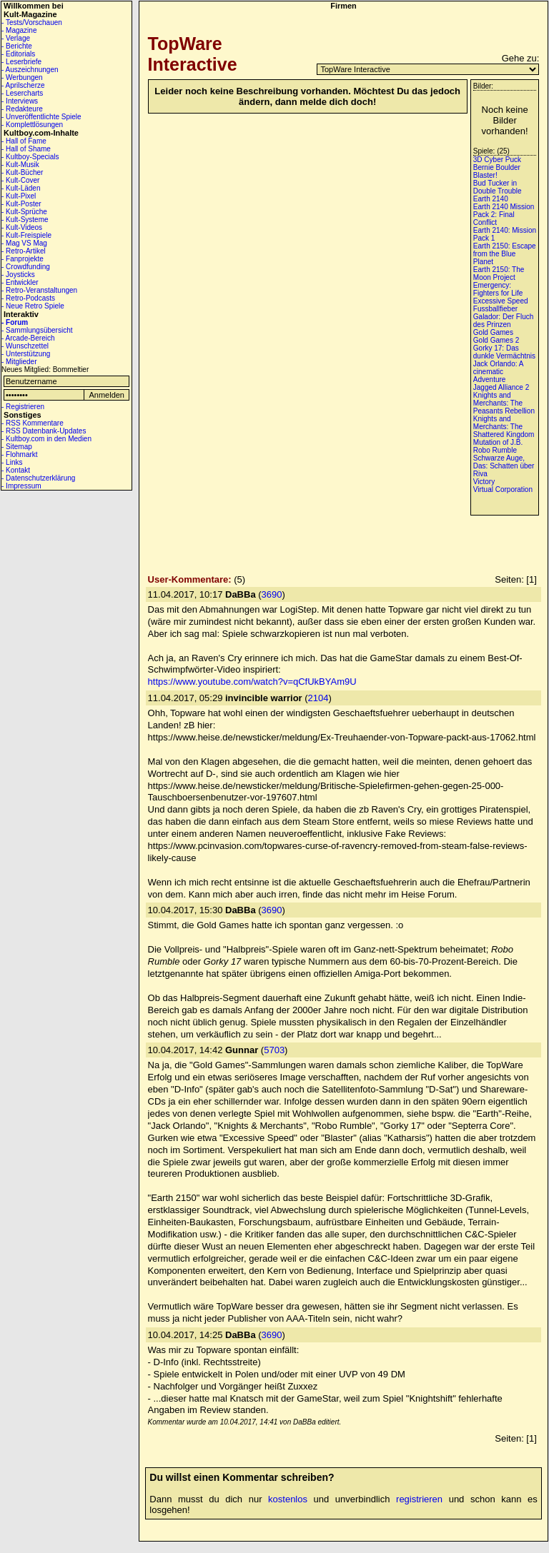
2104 (318, 698)
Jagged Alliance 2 (501, 387)
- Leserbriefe (21, 62)
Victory (484, 482)
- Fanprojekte (22, 259)
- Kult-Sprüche (24, 212)
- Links (11, 462)
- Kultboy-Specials (30, 157)
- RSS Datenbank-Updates (43, 431)
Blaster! (485, 175)
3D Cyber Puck (497, 160)
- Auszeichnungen (30, 70)
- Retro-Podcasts (28, 298)
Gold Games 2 (496, 340)
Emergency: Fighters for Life (498, 289)
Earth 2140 (490, 199)
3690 (272, 594)
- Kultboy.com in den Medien (46, 439)
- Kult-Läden (20, 188)
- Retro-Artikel (23, 251)
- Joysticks (18, 274)
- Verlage (15, 38)
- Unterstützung (25, 354)
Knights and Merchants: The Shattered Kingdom (504, 426)
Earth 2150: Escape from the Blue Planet (504, 254)
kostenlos (287, 1499)
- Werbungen (22, 77)
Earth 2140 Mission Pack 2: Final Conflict (504, 214)
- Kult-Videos (21, 227)
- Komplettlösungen (32, 125)
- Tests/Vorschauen (31, 22)
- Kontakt (15, 470)
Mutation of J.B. (498, 442)
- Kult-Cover (20, 180)
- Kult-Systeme (25, 219)
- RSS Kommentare (32, 423)
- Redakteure (22, 109)
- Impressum (21, 486)
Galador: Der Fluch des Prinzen (503, 320)
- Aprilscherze (23, 85)
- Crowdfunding (25, 267)
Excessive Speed (500, 301)
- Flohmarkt (19, 454)
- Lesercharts (22, 93)
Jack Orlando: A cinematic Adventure (498, 371)
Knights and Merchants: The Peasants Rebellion (504, 403)
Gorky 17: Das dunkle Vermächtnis (504, 352)
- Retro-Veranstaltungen (39, 290)
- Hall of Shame (26, 149)
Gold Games (493, 332)
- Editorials (18, 54)
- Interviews (19, 101)
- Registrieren (22, 407)
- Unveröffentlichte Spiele (41, 117)
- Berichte (16, 46)
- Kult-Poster (21, 204)
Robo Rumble (495, 450)
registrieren (419, 1499)
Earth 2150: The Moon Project (499, 273)
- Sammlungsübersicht (36, 330)
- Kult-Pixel (18, 196)
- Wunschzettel (25, 346)
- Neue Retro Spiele (32, 306)
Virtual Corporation (503, 489)
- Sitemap (16, 447)
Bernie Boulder (496, 167)
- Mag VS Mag (24, 243)
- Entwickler (20, 282)
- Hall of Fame (23, 141)
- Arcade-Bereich (27, 338)
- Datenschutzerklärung (38, 478)
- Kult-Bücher (22, 172)
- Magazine (18, 30)
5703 (274, 1050)
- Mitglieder (18, 362)
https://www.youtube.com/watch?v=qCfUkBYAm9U (252, 681)
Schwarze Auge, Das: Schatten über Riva (504, 466)
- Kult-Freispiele (26, 235)
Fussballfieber (495, 309)
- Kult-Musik (20, 165)
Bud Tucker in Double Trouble (497, 187)
